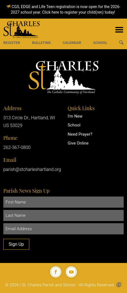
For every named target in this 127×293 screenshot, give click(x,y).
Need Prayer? (80, 134)
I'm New (75, 116)
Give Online (78, 143)
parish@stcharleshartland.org (32, 169)
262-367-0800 (17, 147)
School (74, 125)
